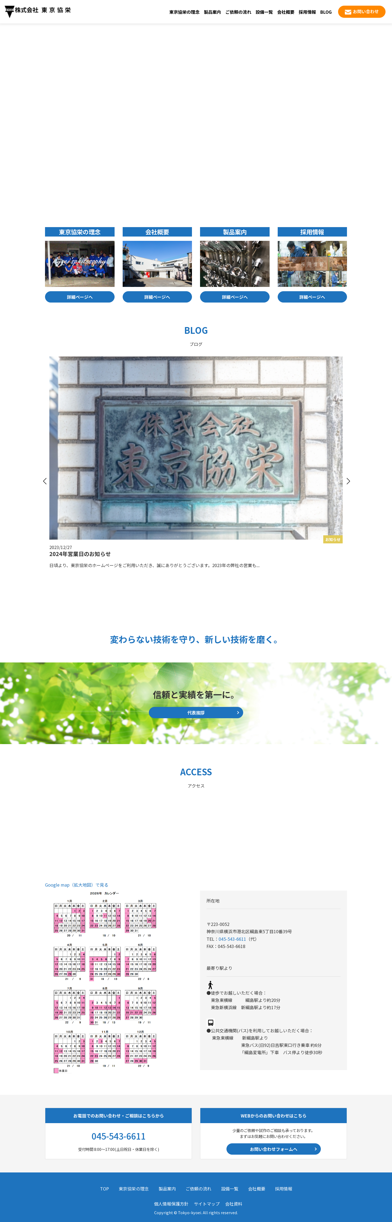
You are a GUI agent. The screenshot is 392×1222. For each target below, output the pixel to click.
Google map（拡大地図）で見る (76, 884)
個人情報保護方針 (171, 1203)
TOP (104, 1188)
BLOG (326, 12)
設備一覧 (264, 12)
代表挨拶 (196, 712)
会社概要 (285, 12)
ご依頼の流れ (238, 12)
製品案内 (212, 12)
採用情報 (307, 12)
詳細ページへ (80, 297)
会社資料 (233, 1203)
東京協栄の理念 (184, 12)
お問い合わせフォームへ (273, 1149)
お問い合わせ (366, 11)
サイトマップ (207, 1203)
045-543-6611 (232, 939)
